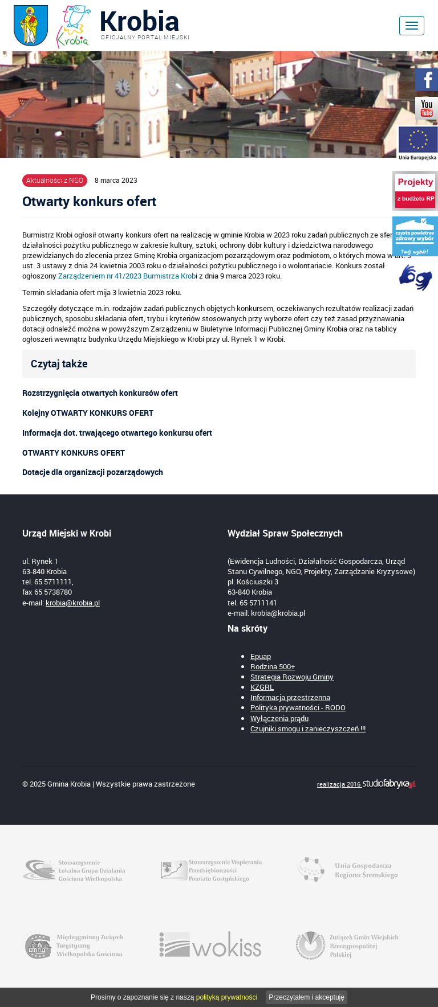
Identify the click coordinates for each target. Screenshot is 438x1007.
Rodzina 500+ (272, 666)
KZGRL (262, 687)
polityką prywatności (226, 997)
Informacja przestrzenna (290, 697)
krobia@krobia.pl (73, 602)
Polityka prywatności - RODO (298, 707)
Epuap (260, 656)
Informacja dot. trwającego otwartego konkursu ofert (117, 432)
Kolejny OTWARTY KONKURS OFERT (87, 412)
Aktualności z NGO (54, 180)
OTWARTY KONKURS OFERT (73, 452)
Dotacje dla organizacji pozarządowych (92, 471)
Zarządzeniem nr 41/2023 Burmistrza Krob (127, 276)
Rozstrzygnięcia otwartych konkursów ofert (100, 392)
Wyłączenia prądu (279, 718)
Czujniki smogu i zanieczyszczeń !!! (308, 728)
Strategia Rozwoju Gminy (292, 677)
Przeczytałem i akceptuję (306, 997)
